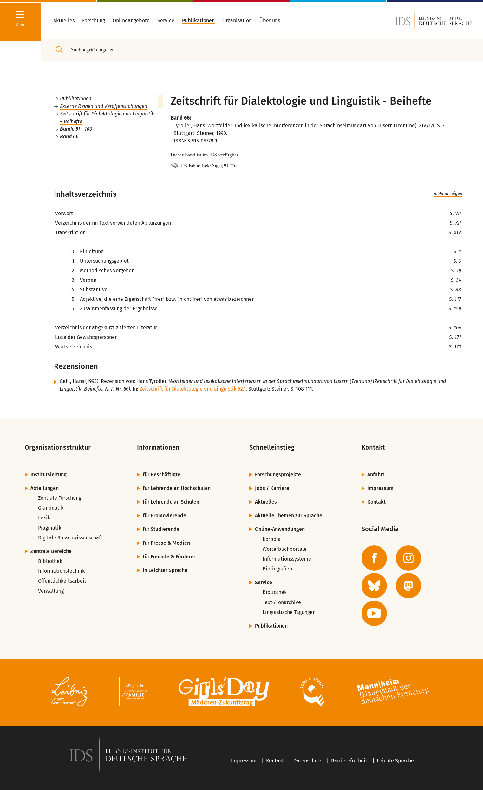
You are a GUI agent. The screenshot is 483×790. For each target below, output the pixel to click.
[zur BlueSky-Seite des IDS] (374, 585)
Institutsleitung (48, 474)
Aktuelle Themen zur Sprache (288, 515)
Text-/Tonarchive (282, 602)
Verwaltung (51, 591)
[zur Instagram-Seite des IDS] (408, 558)
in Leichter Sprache (165, 570)
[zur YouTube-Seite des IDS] (374, 613)
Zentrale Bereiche (51, 551)
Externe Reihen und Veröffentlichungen (103, 106)
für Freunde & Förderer (169, 557)
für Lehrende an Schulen (171, 502)
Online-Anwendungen (280, 529)
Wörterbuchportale (285, 549)
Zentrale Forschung (59, 498)
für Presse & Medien (166, 543)
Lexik (44, 518)
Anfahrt (375, 474)
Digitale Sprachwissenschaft (70, 538)
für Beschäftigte (161, 474)
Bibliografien (277, 569)
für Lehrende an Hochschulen (177, 488)
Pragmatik (49, 528)
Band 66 (69, 137)
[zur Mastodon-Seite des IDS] (408, 585)
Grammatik (50, 508)
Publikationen (75, 98)
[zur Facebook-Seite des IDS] (374, 558)
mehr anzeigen (448, 193)
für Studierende (161, 529)
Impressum (380, 488)
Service (263, 582)
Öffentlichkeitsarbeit (62, 581)
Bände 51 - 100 (76, 129)
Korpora (272, 539)
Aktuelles (266, 502)
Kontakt (376, 502)
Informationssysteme (287, 559)
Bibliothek (50, 561)
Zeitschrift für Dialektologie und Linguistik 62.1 (193, 389)
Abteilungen (44, 488)
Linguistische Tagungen (289, 612)
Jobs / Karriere (272, 488)
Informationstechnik (61, 571)
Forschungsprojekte (278, 474)
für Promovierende (164, 515)
